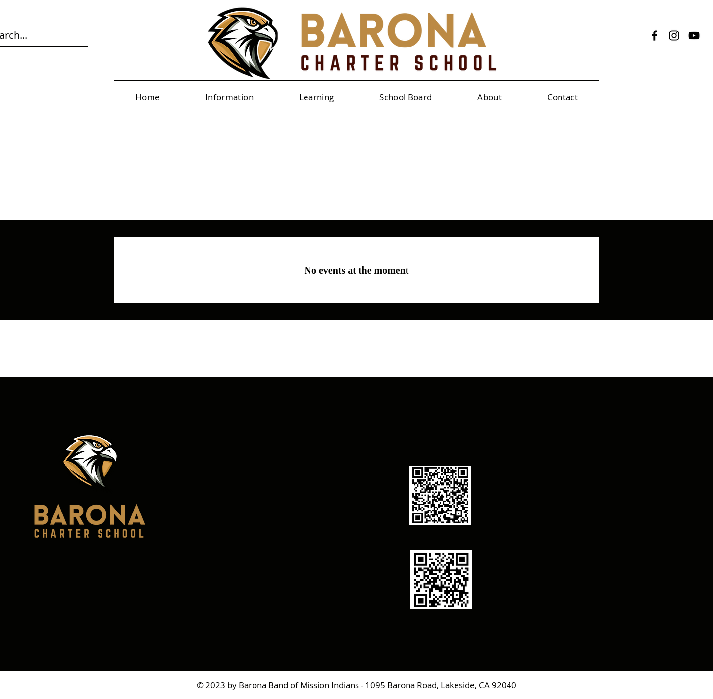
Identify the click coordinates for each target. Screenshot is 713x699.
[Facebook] (654, 35)
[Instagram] (674, 35)
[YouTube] (694, 35)
